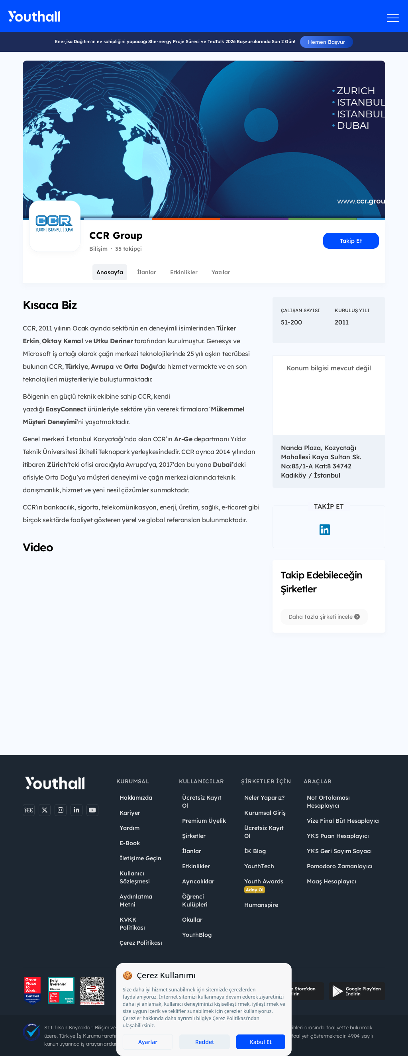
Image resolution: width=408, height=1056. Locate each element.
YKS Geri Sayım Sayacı (339, 851)
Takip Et (351, 240)
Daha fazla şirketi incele (324, 616)
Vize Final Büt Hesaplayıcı (343, 820)
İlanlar (146, 272)
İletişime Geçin (140, 858)
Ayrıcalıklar (198, 881)
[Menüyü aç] (393, 18)
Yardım (129, 828)
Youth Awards (263, 885)
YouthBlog (197, 934)
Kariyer (130, 812)
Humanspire (261, 905)
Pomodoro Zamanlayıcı (340, 866)
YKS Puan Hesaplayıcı (338, 836)
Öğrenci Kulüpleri (195, 900)
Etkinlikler (184, 272)
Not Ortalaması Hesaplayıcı (328, 801)
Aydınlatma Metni (136, 900)
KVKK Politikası (132, 923)
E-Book (130, 843)
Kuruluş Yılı (352, 310)
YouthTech (259, 866)
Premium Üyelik (204, 820)
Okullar (192, 919)
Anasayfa (109, 272)
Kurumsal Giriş (265, 812)
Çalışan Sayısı (300, 310)
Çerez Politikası (141, 942)
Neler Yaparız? (264, 797)
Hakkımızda (136, 797)
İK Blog (255, 851)
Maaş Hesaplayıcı (331, 881)
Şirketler (194, 836)
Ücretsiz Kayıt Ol (202, 801)
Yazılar (221, 272)
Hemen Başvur (326, 42)
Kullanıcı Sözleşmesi (135, 877)
